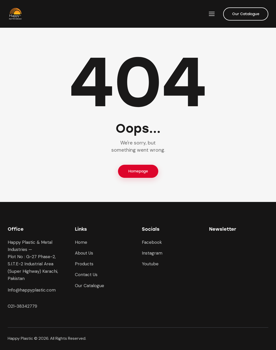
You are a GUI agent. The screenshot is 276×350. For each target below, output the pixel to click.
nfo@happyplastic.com (32, 290)
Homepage (138, 171)
